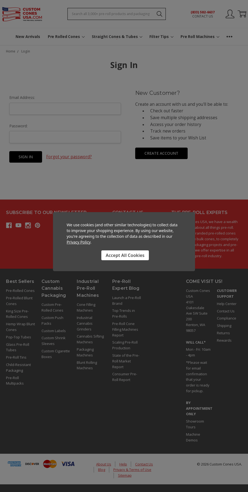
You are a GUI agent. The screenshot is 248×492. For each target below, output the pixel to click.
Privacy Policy (78, 242)
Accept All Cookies (125, 255)
